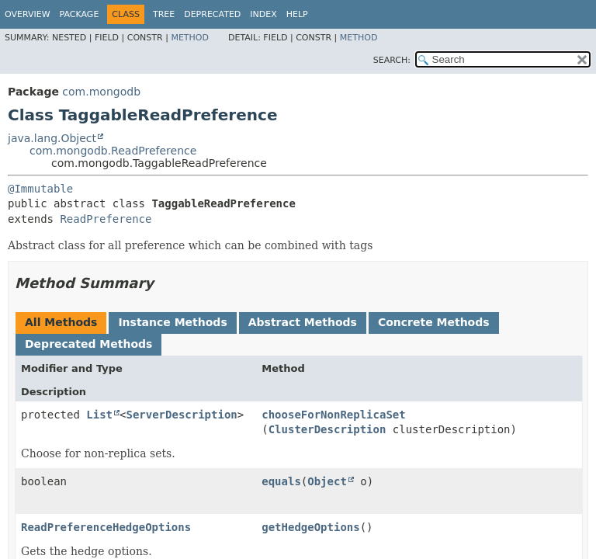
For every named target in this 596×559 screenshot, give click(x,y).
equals (281, 481)
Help (297, 14)
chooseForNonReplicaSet (333, 414)
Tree (164, 14)
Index (263, 14)
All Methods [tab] (61, 322)
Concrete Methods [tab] (434, 322)
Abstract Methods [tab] (302, 322)
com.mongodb (101, 91)
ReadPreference (105, 219)
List (99, 414)
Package (79, 14)
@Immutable (40, 188)
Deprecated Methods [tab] (88, 344)
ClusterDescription (327, 429)
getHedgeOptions (310, 527)
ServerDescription (181, 414)
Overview (27, 14)
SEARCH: (392, 60)
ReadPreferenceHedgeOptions (106, 527)
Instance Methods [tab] (172, 322)
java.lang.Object (52, 138)
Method (190, 38)
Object (327, 481)
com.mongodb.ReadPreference (112, 150)
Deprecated (212, 14)
